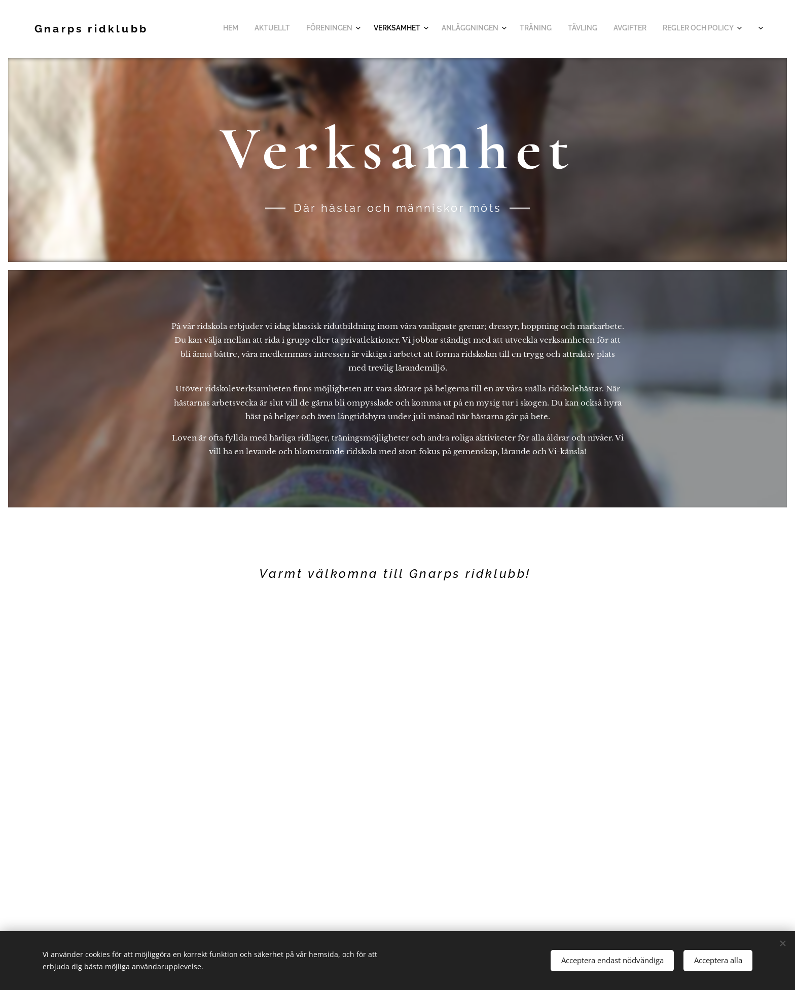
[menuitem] (587, 29)
